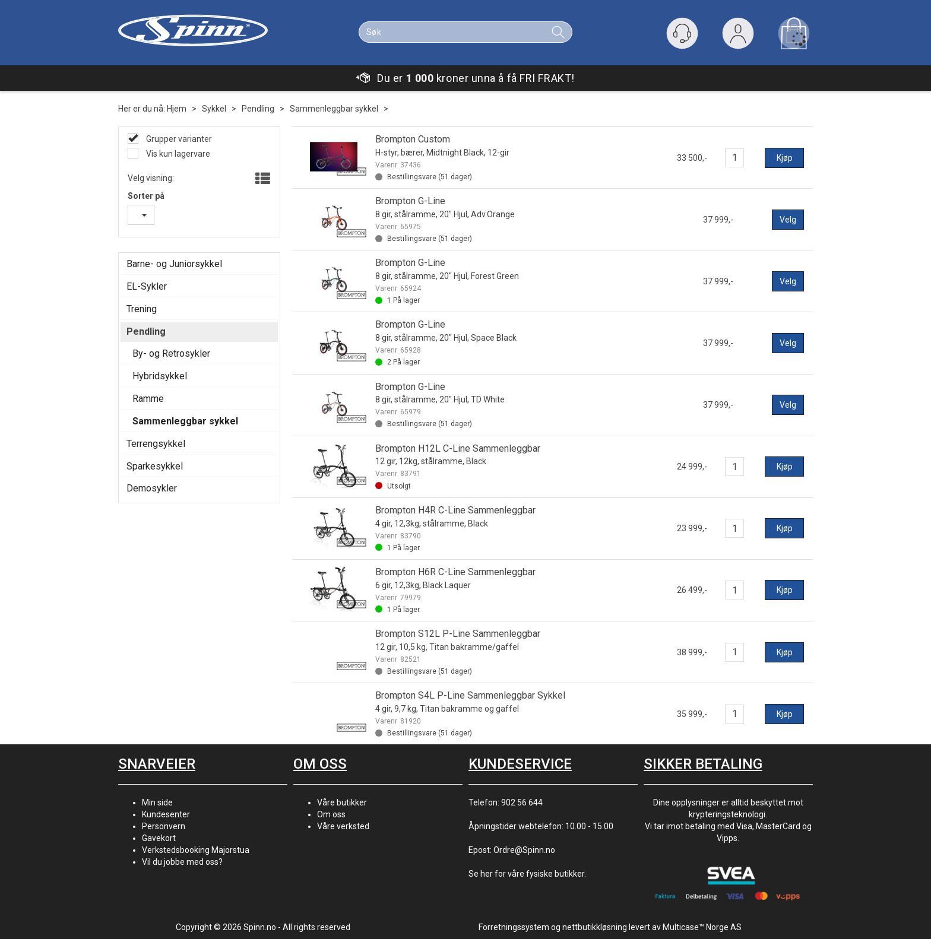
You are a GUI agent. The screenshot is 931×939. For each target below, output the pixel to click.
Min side (157, 802)
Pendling (258, 108)
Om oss (331, 814)
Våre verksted (343, 826)
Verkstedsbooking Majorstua (195, 850)
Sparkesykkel (154, 466)
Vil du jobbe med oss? (182, 862)
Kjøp (785, 158)
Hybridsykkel (159, 376)
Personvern (163, 826)
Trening (141, 309)
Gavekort (159, 838)
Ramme (148, 398)
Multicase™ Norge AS (702, 927)
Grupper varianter (178, 139)
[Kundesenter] (682, 33)
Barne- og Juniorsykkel (174, 263)
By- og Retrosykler (171, 353)
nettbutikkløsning (594, 927)
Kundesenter (166, 814)
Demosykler (151, 488)
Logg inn (738, 36)
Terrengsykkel (155, 443)
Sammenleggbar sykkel (334, 108)
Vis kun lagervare (177, 153)
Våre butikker (342, 802)
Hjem (176, 108)
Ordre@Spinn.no (524, 850)
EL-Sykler (146, 286)
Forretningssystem (514, 927)
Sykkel (214, 108)
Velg (788, 219)
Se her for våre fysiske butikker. (527, 873)
